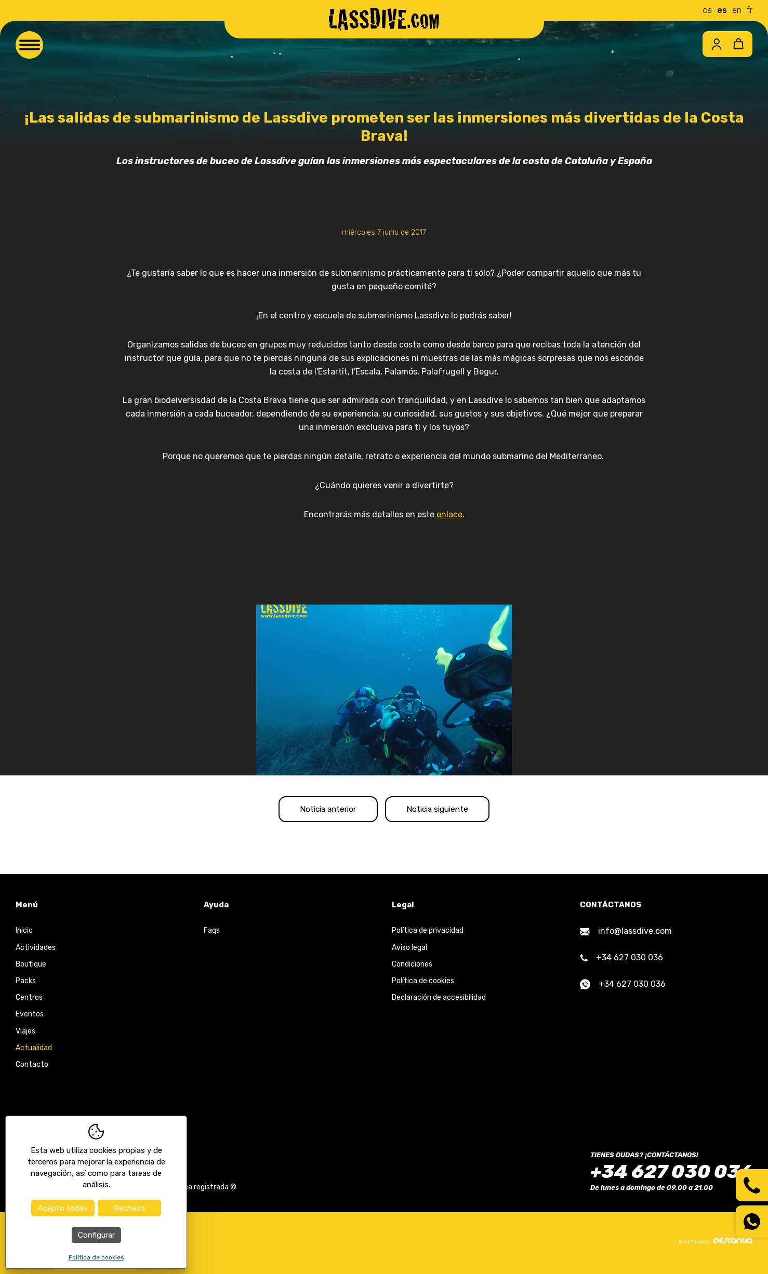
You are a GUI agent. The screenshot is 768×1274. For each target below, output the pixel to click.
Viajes (25, 1033)
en (736, 10)
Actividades (36, 950)
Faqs (212, 933)
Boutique (31, 966)
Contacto (32, 1067)
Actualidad (34, 1050)
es (722, 10)
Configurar (96, 1235)
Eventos (30, 1017)
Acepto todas (63, 1208)
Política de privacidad (428, 933)
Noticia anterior (320, 810)
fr (749, 10)
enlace (449, 514)
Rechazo (129, 1208)
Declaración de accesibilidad (439, 1000)
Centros (29, 1000)
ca (707, 10)
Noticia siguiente (445, 810)
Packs (26, 984)
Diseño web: (715, 1243)
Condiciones (412, 966)
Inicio (24, 933)
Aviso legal (409, 950)
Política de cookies (423, 984)
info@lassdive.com (626, 934)
